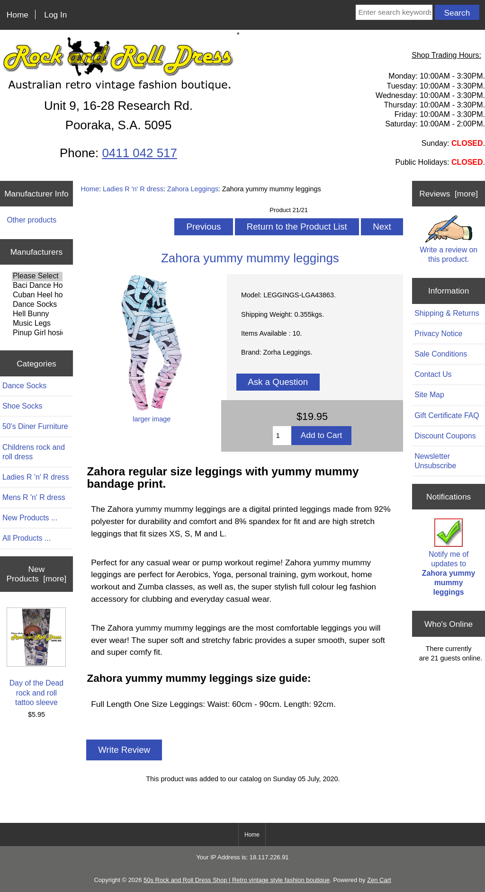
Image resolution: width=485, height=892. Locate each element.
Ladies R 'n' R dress (133, 189)
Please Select (37, 276)
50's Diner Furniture (35, 426)
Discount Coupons (445, 436)
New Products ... (29, 518)
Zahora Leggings (192, 189)
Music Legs (37, 324)
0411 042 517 (139, 153)
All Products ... (26, 538)
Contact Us (432, 374)
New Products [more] (37, 573)
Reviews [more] (448, 193)
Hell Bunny (37, 314)
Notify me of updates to (449, 557)
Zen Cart (379, 879)
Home (17, 14)
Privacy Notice (438, 334)
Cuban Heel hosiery (37, 295)
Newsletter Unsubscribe (435, 461)
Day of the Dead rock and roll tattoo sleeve (36, 656)
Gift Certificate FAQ (446, 415)
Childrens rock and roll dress (33, 452)
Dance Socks (37, 305)
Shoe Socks (22, 406)
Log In (55, 14)
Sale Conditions (440, 354)
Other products (31, 220)
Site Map (429, 395)
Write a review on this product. (448, 239)
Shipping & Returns (446, 313)
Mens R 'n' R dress (33, 497)
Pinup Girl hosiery (37, 333)
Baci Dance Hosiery (37, 286)
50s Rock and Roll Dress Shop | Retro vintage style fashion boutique (237, 879)
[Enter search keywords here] (394, 12)
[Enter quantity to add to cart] (282, 435)
